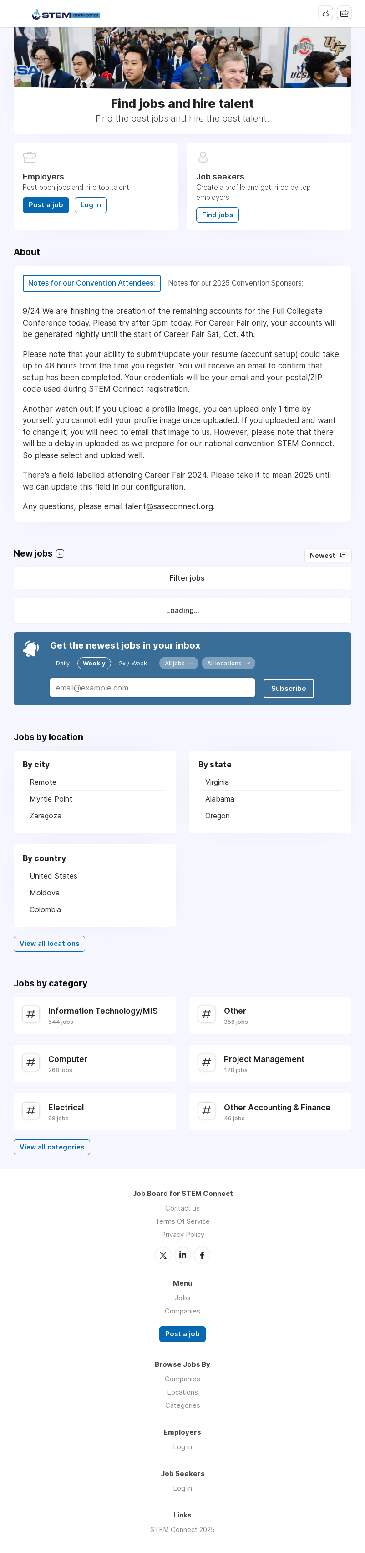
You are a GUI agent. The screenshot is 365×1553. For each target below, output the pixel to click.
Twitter (163, 1254)
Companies (182, 1310)
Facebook (202, 1254)
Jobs (183, 1296)
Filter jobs (187, 577)
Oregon (217, 815)
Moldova (45, 892)
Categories (182, 1404)
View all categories (52, 1146)
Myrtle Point (51, 798)
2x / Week (133, 663)
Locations (182, 1390)
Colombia (45, 909)
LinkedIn (182, 1254)
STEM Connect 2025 (182, 1528)
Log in (91, 205)
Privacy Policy (182, 1234)
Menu (20, 13)
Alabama (219, 798)
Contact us (182, 1207)
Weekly (94, 663)
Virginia (217, 781)
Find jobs (217, 215)
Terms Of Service (182, 1220)
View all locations (49, 943)
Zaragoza (45, 815)
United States (53, 875)
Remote (43, 781)
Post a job (46, 205)
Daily (63, 663)
